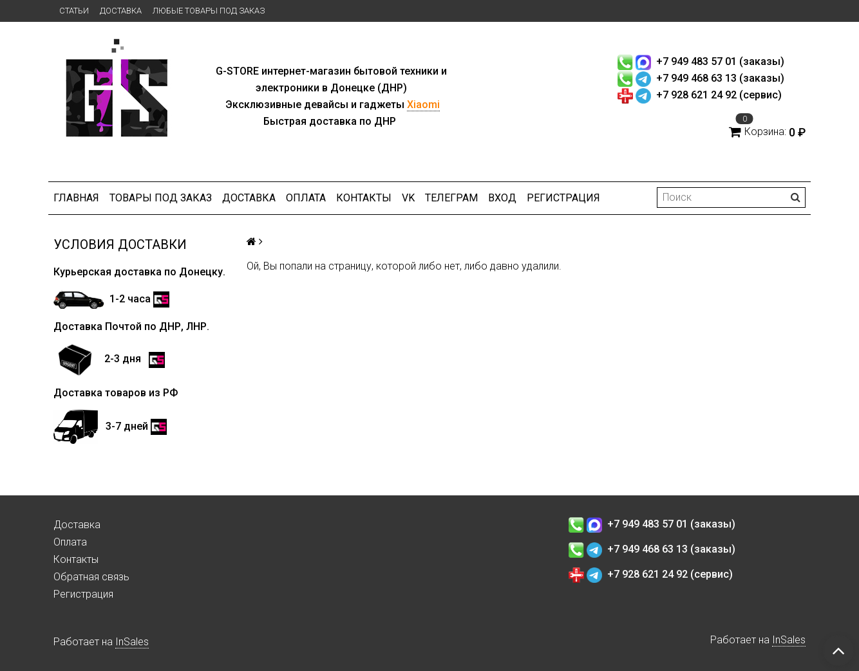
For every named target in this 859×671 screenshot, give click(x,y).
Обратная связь (91, 577)
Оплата (306, 198)
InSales (132, 642)
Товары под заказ (160, 198)
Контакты (364, 198)
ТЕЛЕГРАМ (451, 198)
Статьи (74, 10)
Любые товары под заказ (209, 10)
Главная (76, 198)
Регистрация (563, 198)
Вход (502, 198)
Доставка (121, 10)
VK (408, 198)
